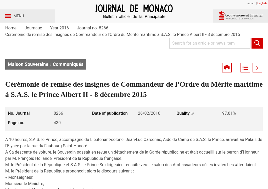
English (262, 3)
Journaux (34, 41)
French (251, 3)
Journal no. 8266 (93, 41)
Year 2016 (60, 41)
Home (11, 41)
